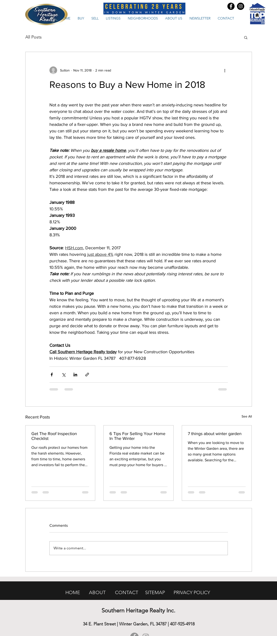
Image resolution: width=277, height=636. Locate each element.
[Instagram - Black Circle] (240, 6)
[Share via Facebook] (51, 374)
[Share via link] (87, 374)
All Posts (33, 37)
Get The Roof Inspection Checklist (54, 436)
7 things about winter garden (215, 433)
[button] (245, 37)
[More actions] (225, 70)
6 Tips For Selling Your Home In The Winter (137, 436)
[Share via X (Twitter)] (63, 374)
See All (247, 416)
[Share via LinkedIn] (75, 374)
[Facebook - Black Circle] (231, 6)
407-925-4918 (182, 624)
